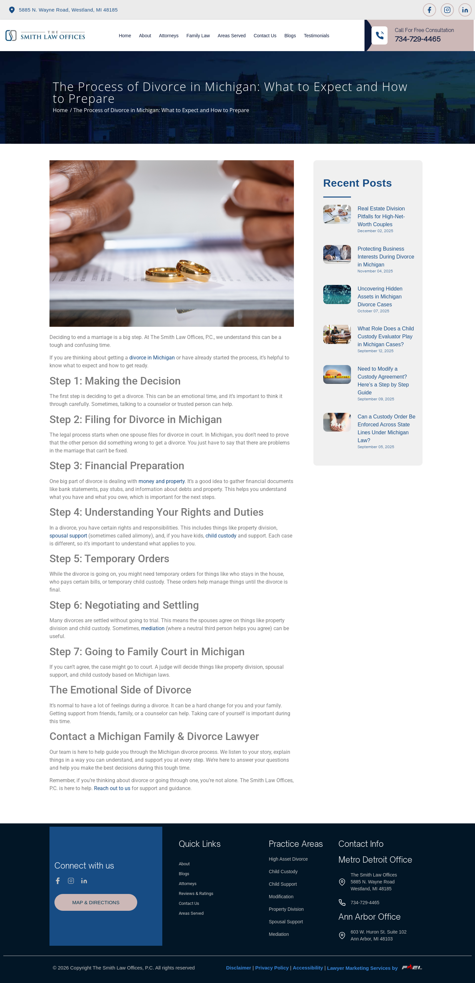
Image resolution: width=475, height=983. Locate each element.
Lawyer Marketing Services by (374, 968)
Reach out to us (112, 788)
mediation (153, 628)
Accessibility (308, 968)
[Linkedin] (465, 9)
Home (125, 35)
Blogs (290, 35)
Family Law (198, 35)
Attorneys (168, 35)
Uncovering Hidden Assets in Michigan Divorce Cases (380, 296)
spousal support (68, 536)
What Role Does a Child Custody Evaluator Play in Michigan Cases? (386, 336)
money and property (162, 481)
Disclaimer (238, 968)
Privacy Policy (272, 968)
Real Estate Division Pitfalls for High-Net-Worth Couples (381, 216)
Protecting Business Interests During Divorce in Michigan (386, 256)
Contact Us (265, 35)
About (145, 35)
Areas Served (232, 35)
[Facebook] (429, 9)
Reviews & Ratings (196, 893)
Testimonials (316, 35)
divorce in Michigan (152, 357)
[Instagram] (447, 9)
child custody (221, 536)
